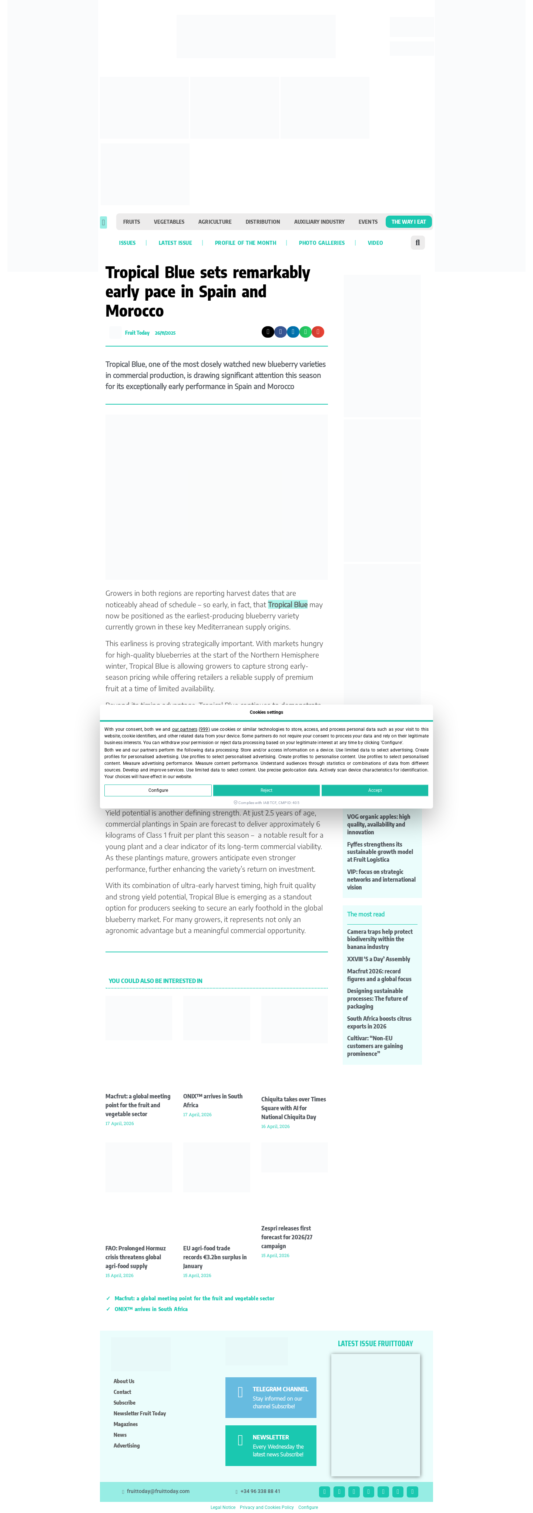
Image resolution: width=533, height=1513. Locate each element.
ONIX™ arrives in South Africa (151, 1309)
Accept (375, 790)
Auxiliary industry (319, 221)
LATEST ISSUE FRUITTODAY (375, 1343)
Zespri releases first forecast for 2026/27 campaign (286, 1237)
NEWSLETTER (271, 1437)
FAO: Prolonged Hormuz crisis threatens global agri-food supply (135, 1257)
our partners (184, 729)
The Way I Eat (409, 221)
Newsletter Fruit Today (140, 1413)
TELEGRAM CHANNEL (280, 1389)
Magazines (126, 1424)
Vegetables (169, 221)
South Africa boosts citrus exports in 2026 (379, 1022)
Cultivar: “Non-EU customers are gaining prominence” (375, 1045)
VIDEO (375, 242)
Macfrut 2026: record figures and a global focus (379, 975)
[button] (103, 222)
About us (124, 1381)
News (120, 1434)
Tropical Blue (288, 604)
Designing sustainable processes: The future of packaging (377, 998)
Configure (158, 790)
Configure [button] (308, 1507)
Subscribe (124, 1402)
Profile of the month (245, 242)
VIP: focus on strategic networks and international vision (381, 879)
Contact (122, 1391)
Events (368, 221)
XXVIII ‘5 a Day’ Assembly (378, 959)
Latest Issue (175, 242)
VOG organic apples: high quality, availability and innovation (378, 824)
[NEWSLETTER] (240, 1440)
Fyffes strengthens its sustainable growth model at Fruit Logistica (380, 852)
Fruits (131, 221)
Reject (266, 790)
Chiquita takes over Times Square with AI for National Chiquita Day (293, 1108)
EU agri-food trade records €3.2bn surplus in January (215, 1257)
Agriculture (215, 221)
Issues (127, 242)
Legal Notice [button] (223, 1507)
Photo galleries (322, 242)
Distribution (263, 221)
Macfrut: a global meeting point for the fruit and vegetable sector (138, 1105)
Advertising (127, 1445)
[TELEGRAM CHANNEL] (240, 1392)
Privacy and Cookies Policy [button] (267, 1507)
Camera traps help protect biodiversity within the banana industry (380, 939)
